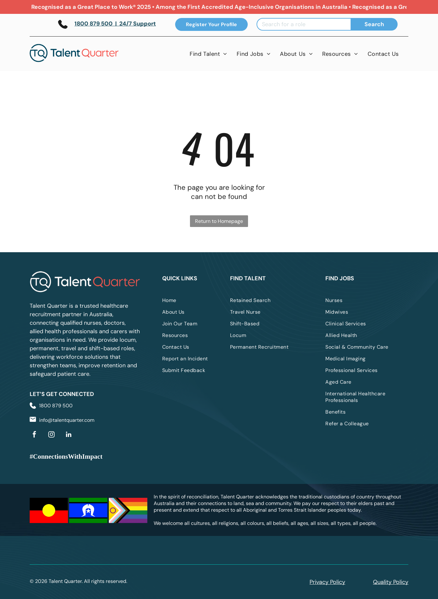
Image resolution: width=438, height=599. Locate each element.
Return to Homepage (219, 221)
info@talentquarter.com (66, 420)
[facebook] (34, 435)
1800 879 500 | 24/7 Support (115, 23)
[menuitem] (208, 53)
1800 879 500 (56, 405)
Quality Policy (390, 582)
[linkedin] (68, 435)
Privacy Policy (327, 582)
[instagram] (51, 435)
